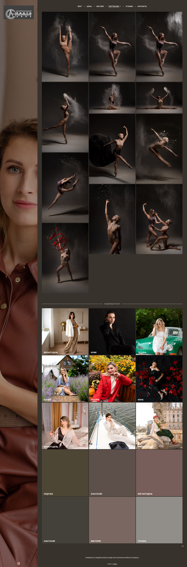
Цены (89, 6)
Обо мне (100, 6)
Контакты (142, 6)
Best (80, 6)
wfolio (115, 564)
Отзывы (129, 6)
